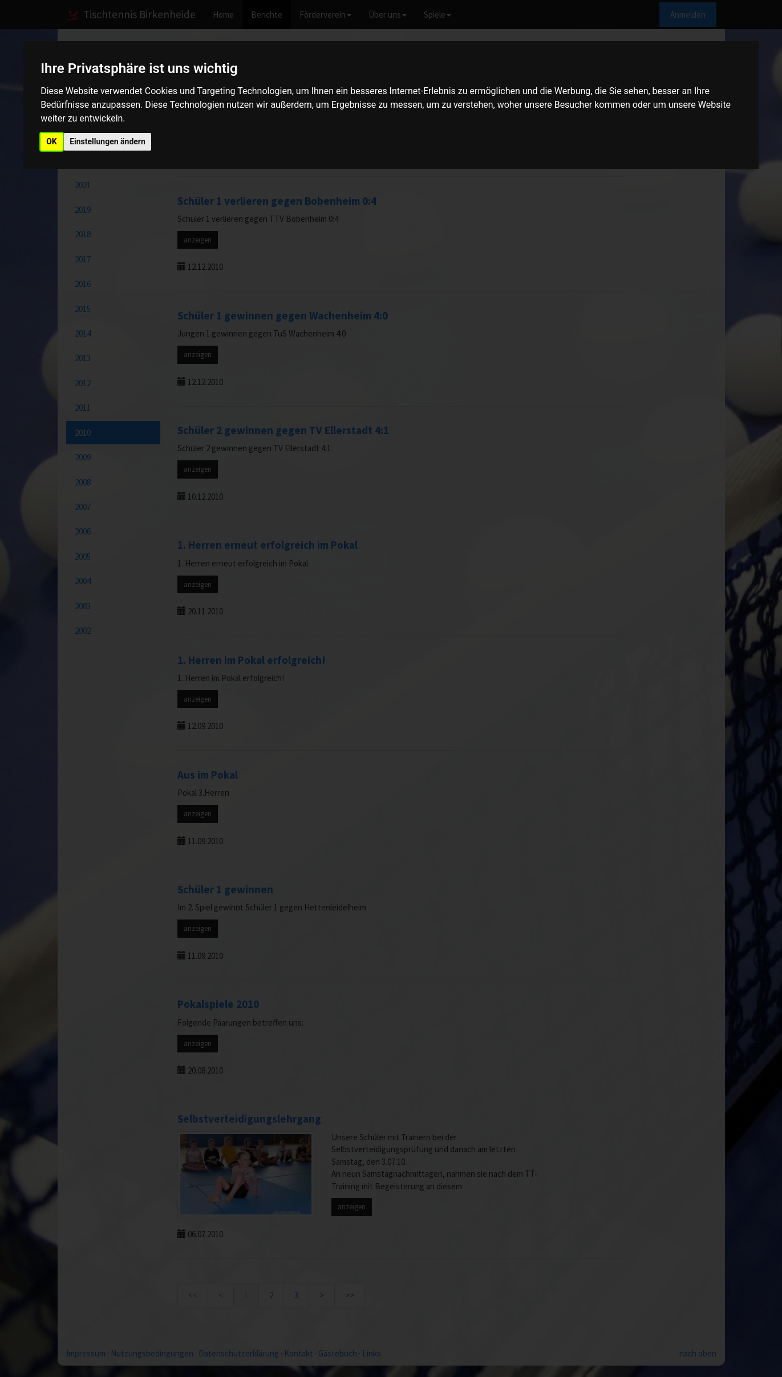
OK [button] (51, 141)
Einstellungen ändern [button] (107, 141)
